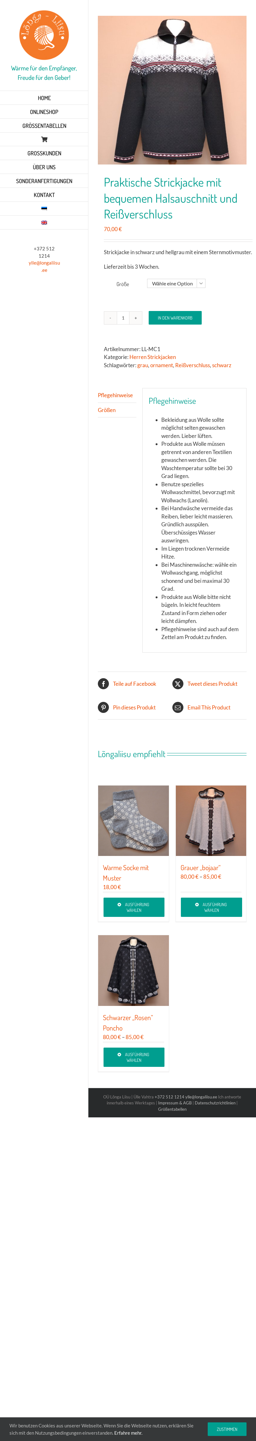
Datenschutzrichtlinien (215, 1102)
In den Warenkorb (175, 317)
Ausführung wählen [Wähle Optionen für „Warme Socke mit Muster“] (137, 907)
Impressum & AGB (175, 1102)
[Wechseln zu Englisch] (44, 223)
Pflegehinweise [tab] (115, 395)
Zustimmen (227, 1429)
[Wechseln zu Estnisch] (44, 209)
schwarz (221, 365)
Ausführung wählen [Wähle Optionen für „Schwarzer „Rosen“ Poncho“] (137, 1057)
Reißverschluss (192, 365)
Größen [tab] (107, 410)
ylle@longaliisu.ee (201, 1096)
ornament (161, 365)
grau (142, 365)
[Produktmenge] (123, 318)
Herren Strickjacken (152, 357)
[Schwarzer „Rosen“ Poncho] (133, 970)
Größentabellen (172, 1109)
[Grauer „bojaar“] (211, 821)
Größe (122, 284)
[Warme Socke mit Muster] (133, 821)
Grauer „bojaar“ (201, 867)
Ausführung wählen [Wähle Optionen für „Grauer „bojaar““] (215, 907)
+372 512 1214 (170, 1096)
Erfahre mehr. (128, 1433)
